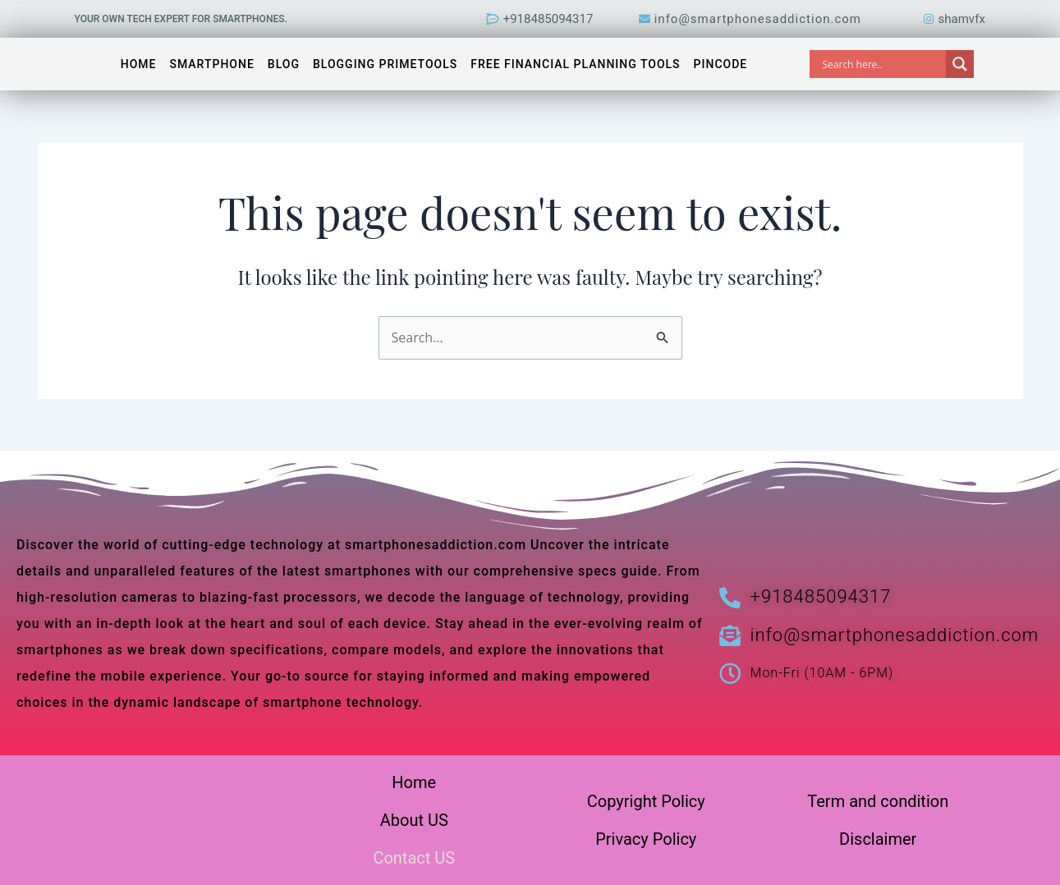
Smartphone (211, 64)
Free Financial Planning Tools (575, 64)
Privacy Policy (645, 839)
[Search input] (882, 64)
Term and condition (877, 801)
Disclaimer (877, 839)
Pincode (721, 64)
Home (139, 64)
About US (414, 820)
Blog (284, 64)
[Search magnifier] (960, 64)
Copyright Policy (646, 801)
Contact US (414, 858)
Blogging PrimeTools (385, 64)
